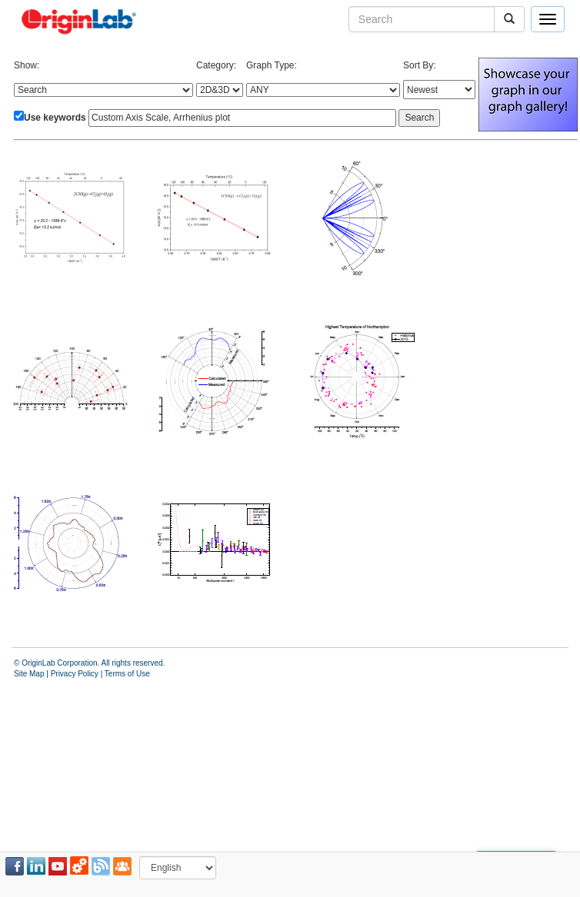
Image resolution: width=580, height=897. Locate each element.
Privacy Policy (74, 673)
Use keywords (55, 117)
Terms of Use (127, 673)
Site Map (29, 673)
